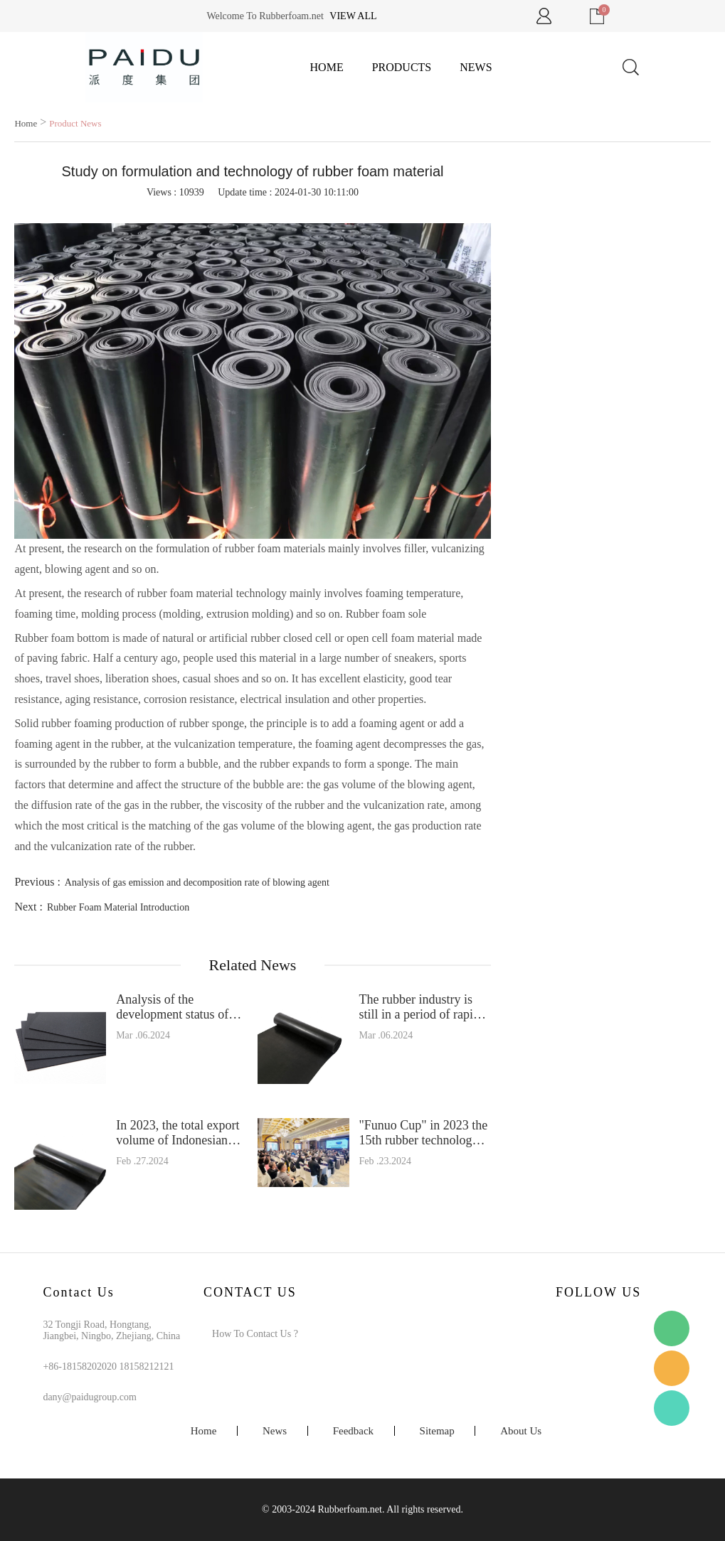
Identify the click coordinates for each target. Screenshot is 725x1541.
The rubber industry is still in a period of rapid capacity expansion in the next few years (423, 1007)
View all (352, 16)
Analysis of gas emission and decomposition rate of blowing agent (197, 882)
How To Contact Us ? (255, 1333)
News (476, 67)
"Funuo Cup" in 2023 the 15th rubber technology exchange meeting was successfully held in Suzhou (423, 1133)
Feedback (353, 1431)
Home (327, 67)
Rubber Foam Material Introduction (118, 907)
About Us (520, 1431)
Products (402, 67)
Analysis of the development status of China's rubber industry (176, 1007)
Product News (75, 123)
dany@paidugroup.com (89, 1397)
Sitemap (437, 1431)
